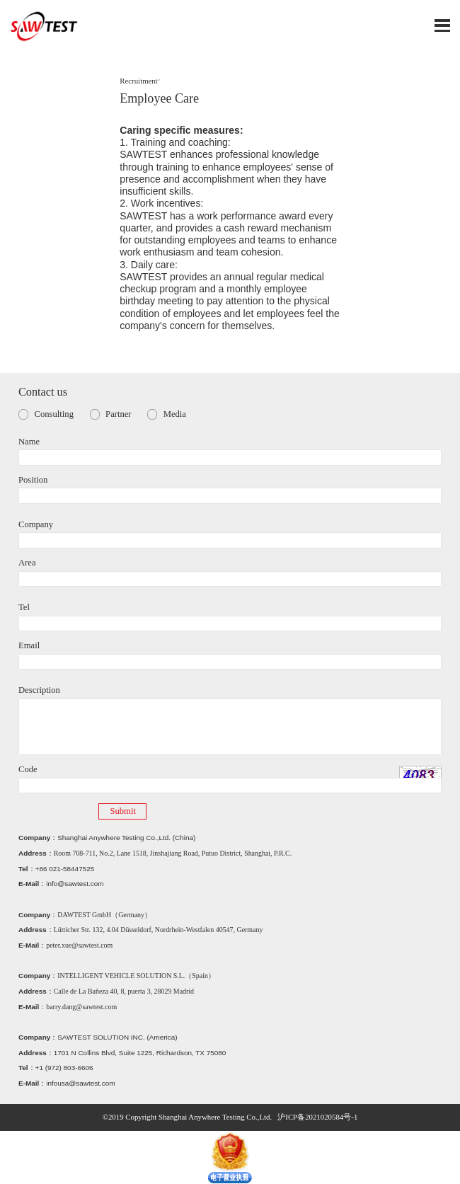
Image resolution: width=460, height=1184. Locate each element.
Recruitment (139, 80)
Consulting (54, 414)
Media (174, 414)
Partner (118, 414)
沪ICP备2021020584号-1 (317, 1117)
